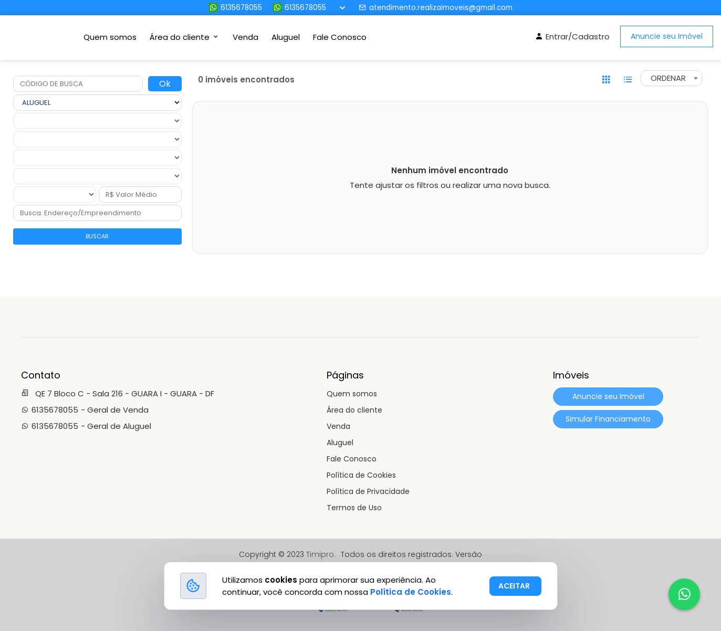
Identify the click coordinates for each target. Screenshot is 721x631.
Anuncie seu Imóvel (667, 36)
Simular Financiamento (608, 419)
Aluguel (285, 37)
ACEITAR (514, 586)
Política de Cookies (361, 475)
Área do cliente (354, 410)
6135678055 (235, 8)
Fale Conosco (340, 37)
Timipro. (321, 554)
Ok (165, 84)
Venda (245, 37)
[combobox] (671, 78)
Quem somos (110, 37)
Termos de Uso (354, 507)
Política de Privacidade (368, 491)
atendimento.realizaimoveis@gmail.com (436, 8)
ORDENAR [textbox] (668, 77)
